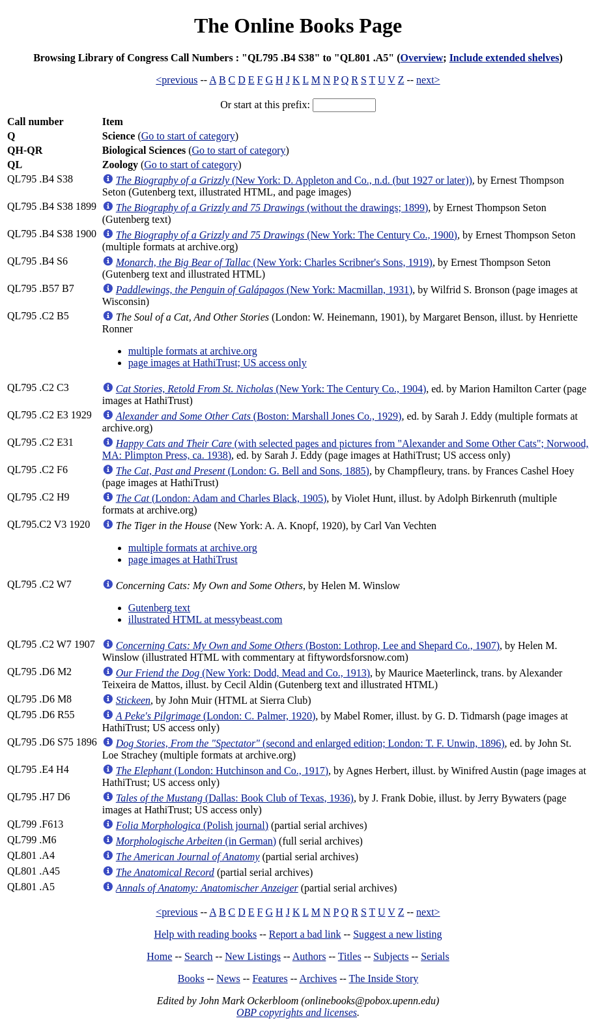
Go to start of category (188, 135)
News (228, 978)
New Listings (253, 956)
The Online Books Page (298, 25)
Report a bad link (305, 934)
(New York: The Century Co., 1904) (271, 388)
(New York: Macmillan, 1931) (264, 289)
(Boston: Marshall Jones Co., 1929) (259, 416)
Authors (309, 956)
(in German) (196, 841)
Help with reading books (205, 934)
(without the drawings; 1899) (272, 207)
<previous (176, 79)
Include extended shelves (504, 57)
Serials (435, 956)
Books (191, 978)
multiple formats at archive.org (192, 350)
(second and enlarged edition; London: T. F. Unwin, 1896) (310, 743)
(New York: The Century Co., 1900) (286, 234)
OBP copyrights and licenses (296, 1012)
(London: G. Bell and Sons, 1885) (242, 470)
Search (198, 956)
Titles (350, 956)
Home (159, 956)
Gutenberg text (159, 607)
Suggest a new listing (397, 934)
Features (269, 978)
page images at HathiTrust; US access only (217, 362)
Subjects (390, 956)
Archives (318, 978)
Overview (422, 57)
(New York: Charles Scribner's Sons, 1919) (274, 262)
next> (428, 79)
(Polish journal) (192, 825)
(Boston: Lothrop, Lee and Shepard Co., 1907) (308, 645)
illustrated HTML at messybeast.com (205, 619)
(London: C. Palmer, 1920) (215, 715)
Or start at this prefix (263, 104)
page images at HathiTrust (183, 559)
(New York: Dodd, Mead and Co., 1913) (243, 672)
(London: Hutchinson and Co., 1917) (222, 770)
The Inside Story (384, 978)
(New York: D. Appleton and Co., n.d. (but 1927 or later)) (294, 180)
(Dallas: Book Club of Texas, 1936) (235, 798)
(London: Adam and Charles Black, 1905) (221, 498)
